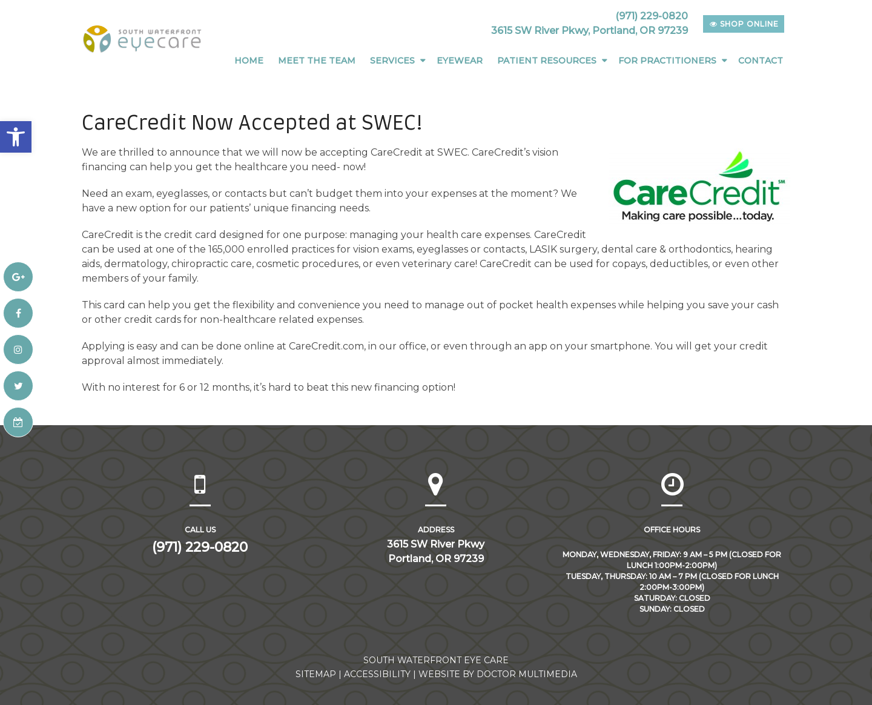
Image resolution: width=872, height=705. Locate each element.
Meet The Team (316, 60)
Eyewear (460, 60)
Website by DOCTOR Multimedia (497, 674)
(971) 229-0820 (651, 16)
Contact (760, 60)
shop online (744, 23)
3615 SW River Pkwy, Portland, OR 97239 (589, 30)
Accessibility (377, 674)
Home (248, 60)
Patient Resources (546, 60)
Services (392, 60)
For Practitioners (667, 60)
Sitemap (316, 674)
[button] (15, 137)
